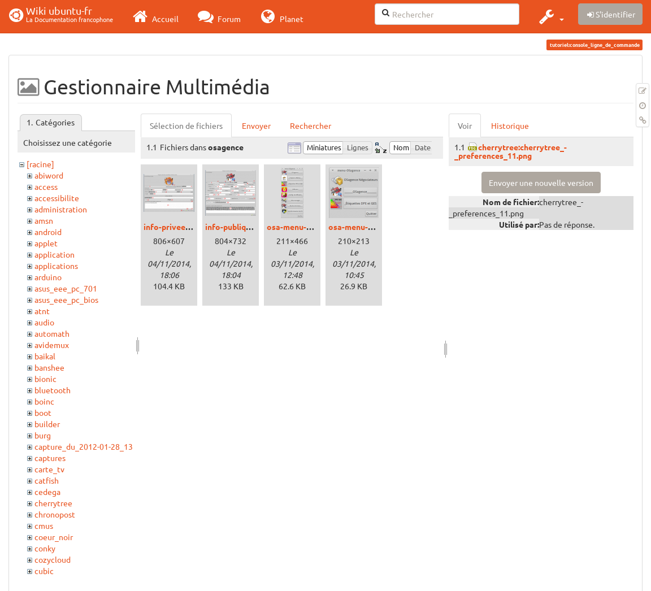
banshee (49, 367)
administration (60, 209)
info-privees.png (174, 226)
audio (44, 322)
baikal (44, 356)
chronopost (54, 514)
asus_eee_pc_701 (65, 288)
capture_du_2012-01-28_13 (83, 446)
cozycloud (52, 559)
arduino (48, 277)
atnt (42, 311)
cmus (43, 525)
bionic (45, 378)
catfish (46, 480)
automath (52, 333)
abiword (48, 175)
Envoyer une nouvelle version (541, 182)
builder (47, 424)
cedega (47, 491)
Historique (510, 125)
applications (56, 265)
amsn (43, 220)
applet (46, 243)
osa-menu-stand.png (366, 226)
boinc (44, 401)
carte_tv (49, 469)
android (48, 232)
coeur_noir (53, 537)
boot (42, 412)
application (54, 254)
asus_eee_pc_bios (66, 299)
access (46, 186)
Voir (465, 125)
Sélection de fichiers (186, 125)
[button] (550, 16)
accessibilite (56, 198)
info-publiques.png (239, 226)
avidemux (51, 345)
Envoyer (256, 125)
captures (50, 458)
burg (42, 435)
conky (44, 548)
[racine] (40, 164)
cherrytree (53, 503)
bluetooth (52, 390)
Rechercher (310, 125)
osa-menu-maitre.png (306, 226)
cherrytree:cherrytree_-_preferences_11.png (510, 151)
